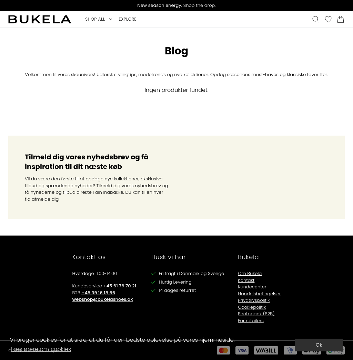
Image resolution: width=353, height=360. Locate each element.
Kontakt (246, 280)
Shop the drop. (176, 5)
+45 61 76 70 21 (119, 286)
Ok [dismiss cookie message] (319, 344)
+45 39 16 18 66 (98, 292)
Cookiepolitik (252, 307)
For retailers (251, 320)
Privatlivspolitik (254, 300)
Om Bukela (250, 273)
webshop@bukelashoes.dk (102, 299)
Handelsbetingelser (259, 293)
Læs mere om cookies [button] (41, 349)
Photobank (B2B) (256, 313)
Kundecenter (252, 287)
